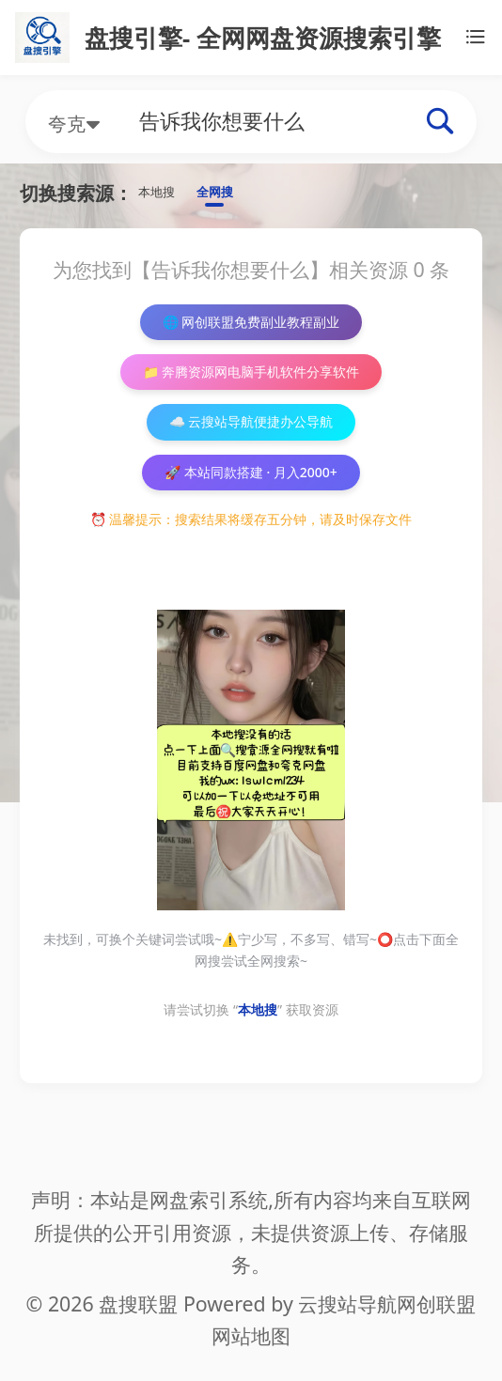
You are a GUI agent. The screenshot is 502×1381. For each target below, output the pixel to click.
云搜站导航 (347, 1303)
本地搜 (166, 195)
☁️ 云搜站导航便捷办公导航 (251, 457)
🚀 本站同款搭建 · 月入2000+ (251, 518)
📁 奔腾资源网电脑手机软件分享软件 (251, 396)
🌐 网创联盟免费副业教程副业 (251, 335)
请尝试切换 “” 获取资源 (250, 1061)
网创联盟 (436, 1303)
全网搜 (244, 195)
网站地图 (251, 1335)
